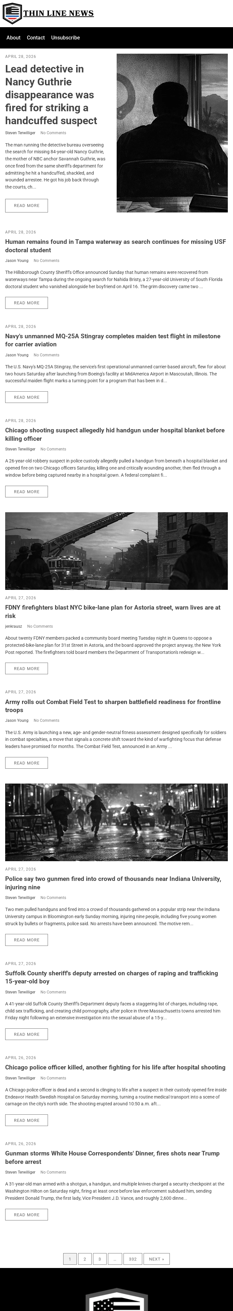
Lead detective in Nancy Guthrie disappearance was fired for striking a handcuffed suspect (51, 95)
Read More (27, 205)
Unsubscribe (65, 38)
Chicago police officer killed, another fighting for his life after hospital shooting (115, 1067)
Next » (156, 1259)
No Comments (53, 133)
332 (133, 1259)
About (13, 38)
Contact (36, 38)
